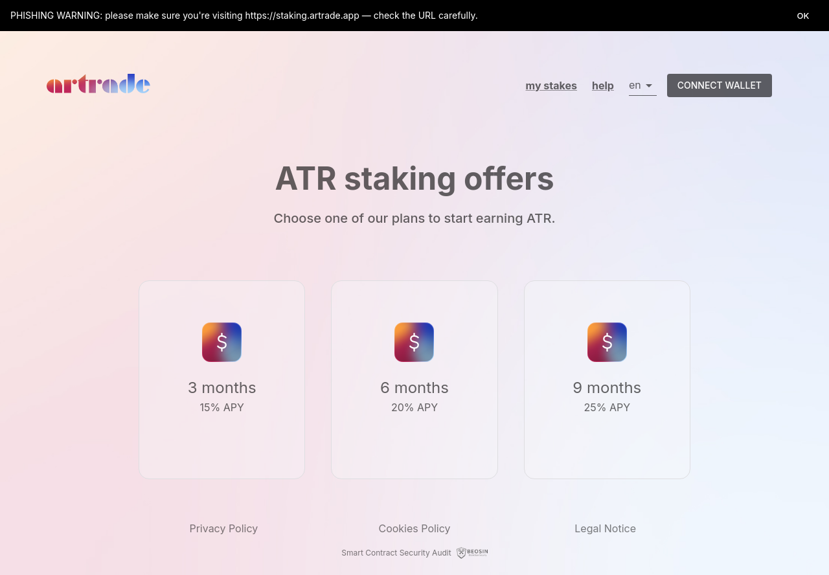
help (603, 85)
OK (803, 16)
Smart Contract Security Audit (396, 553)
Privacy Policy (223, 528)
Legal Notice (605, 528)
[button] (643, 85)
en (635, 84)
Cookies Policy (414, 528)
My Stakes (551, 85)
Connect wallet (719, 86)
